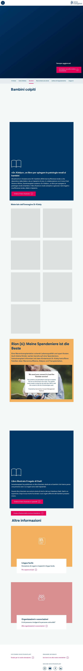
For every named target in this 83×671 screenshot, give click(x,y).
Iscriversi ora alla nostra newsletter (67, 70)
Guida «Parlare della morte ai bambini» (27, 513)
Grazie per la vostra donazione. (21, 657)
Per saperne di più (28, 570)
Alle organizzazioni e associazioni (33, 626)
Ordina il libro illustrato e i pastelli (25, 501)
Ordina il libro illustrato (22, 194)
